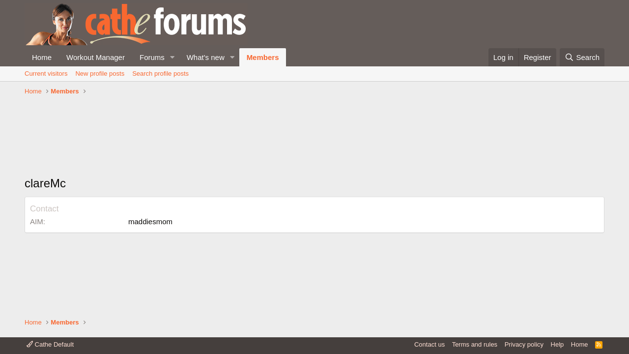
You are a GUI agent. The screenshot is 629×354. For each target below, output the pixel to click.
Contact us (429, 344)
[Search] (582, 57)
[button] (172, 57)
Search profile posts (160, 73)
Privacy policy (524, 344)
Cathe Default (50, 344)
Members (263, 57)
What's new (206, 57)
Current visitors (46, 73)
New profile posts (99, 73)
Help (557, 344)
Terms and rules (474, 344)
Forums (152, 57)
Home (42, 57)
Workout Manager (95, 57)
